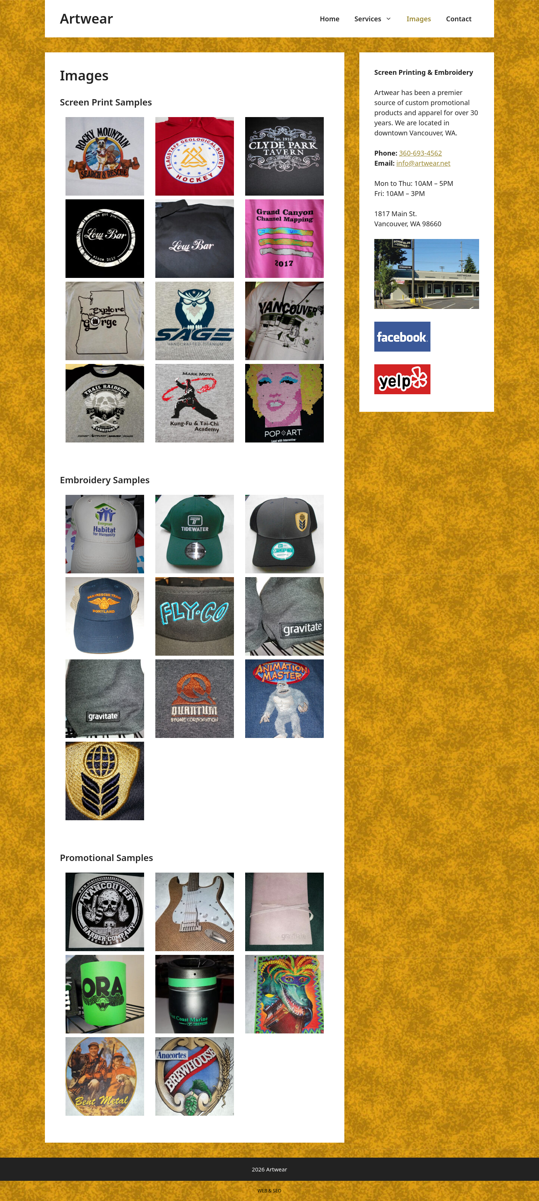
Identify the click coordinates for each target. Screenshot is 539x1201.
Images (419, 18)
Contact (459, 18)
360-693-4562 (420, 152)
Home (329, 18)
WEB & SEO (269, 1191)
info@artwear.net (423, 163)
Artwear (86, 18)
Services (376, 18)
